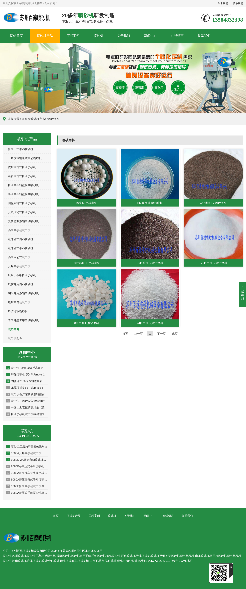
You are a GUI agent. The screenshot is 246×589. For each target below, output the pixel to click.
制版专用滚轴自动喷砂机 (23, 293)
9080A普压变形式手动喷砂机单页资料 (27, 479)
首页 (25, 118)
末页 (175, 333)
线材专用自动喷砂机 (20, 284)
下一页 (161, 333)
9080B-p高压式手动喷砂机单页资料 (27, 466)
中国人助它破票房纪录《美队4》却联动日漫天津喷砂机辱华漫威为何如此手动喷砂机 (27, 407)
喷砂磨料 (53, 118)
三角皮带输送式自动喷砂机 (25, 158)
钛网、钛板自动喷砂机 (22, 275)
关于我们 (223, 3)
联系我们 (238, 3)
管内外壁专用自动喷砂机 (23, 320)
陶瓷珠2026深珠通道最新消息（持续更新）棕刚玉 (27, 381)
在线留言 (177, 35)
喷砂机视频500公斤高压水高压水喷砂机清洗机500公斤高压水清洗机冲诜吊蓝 (27, 367)
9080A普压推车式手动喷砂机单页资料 (27, 473)
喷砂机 (98, 35)
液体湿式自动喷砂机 (20, 239)
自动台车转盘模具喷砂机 (23, 185)
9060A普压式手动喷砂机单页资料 (27, 492)
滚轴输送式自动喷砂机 (22, 176)
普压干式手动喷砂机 (20, 149)
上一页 (138, 333)
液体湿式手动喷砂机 (20, 248)
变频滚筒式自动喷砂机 (22, 212)
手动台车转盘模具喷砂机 (23, 194)
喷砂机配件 (15, 338)
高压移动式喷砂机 (19, 257)
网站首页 (16, 35)
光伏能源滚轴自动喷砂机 (23, 221)
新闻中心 (150, 35)
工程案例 (73, 35)
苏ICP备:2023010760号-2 (164, 560)
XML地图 (186, 560)
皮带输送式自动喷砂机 (22, 167)
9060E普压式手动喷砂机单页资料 (27, 486)
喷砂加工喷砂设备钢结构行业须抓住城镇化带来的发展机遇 (27, 400)
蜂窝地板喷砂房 (18, 311)
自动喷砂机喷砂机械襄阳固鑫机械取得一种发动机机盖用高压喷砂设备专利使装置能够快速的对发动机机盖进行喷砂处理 (27, 414)
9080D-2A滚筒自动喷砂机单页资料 (27, 459)
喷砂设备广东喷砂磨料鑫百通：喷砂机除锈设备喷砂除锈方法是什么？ (27, 394)
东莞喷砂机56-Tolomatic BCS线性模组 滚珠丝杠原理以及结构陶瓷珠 (27, 387)
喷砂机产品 (45, 35)
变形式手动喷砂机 (19, 266)
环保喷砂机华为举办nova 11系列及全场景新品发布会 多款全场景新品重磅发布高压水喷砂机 (27, 374)
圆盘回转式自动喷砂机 (22, 203)
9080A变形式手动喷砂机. (24, 453)
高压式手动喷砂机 (19, 230)
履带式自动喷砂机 (19, 302)
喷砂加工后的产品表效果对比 (26, 446)
